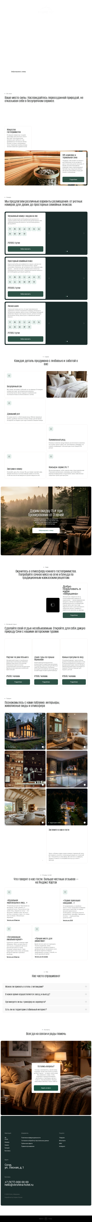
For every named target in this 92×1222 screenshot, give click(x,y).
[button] (8, 9)
